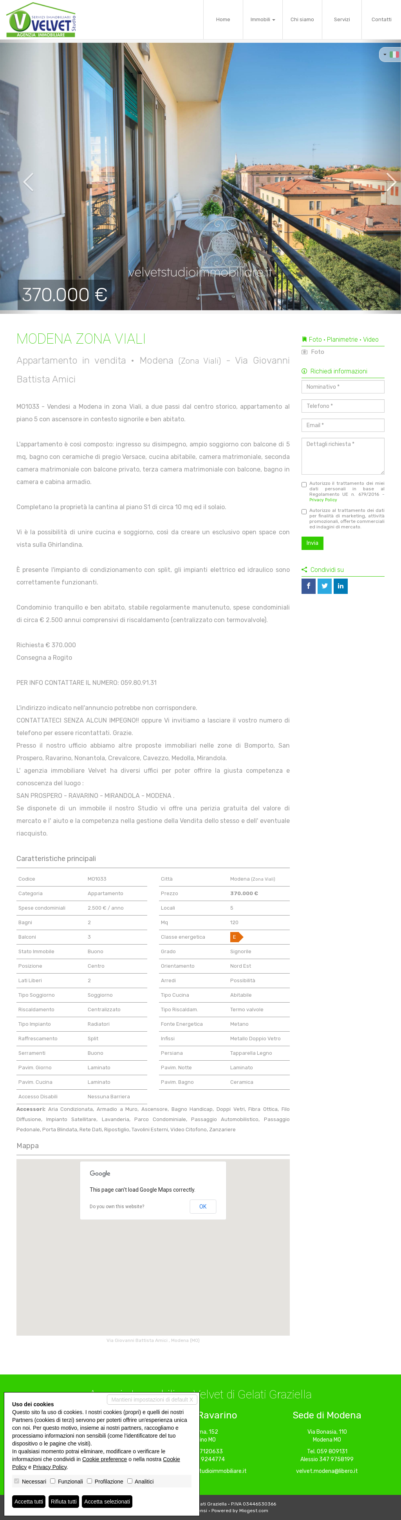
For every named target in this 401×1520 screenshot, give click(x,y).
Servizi (342, 19)
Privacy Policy (323, 499)
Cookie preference (104, 1459)
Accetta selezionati (107, 1501)
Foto (313, 351)
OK (202, 1206)
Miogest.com (253, 1510)
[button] (20, 176)
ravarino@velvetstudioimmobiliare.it (200, 1471)
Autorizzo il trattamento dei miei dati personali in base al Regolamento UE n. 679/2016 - (343, 491)
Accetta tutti (28, 1501)
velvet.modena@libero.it (327, 1471)
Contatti (382, 19)
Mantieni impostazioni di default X (152, 1399)
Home (223, 19)
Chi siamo (302, 19)
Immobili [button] (263, 19)
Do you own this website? (117, 1206)
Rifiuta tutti (64, 1501)
